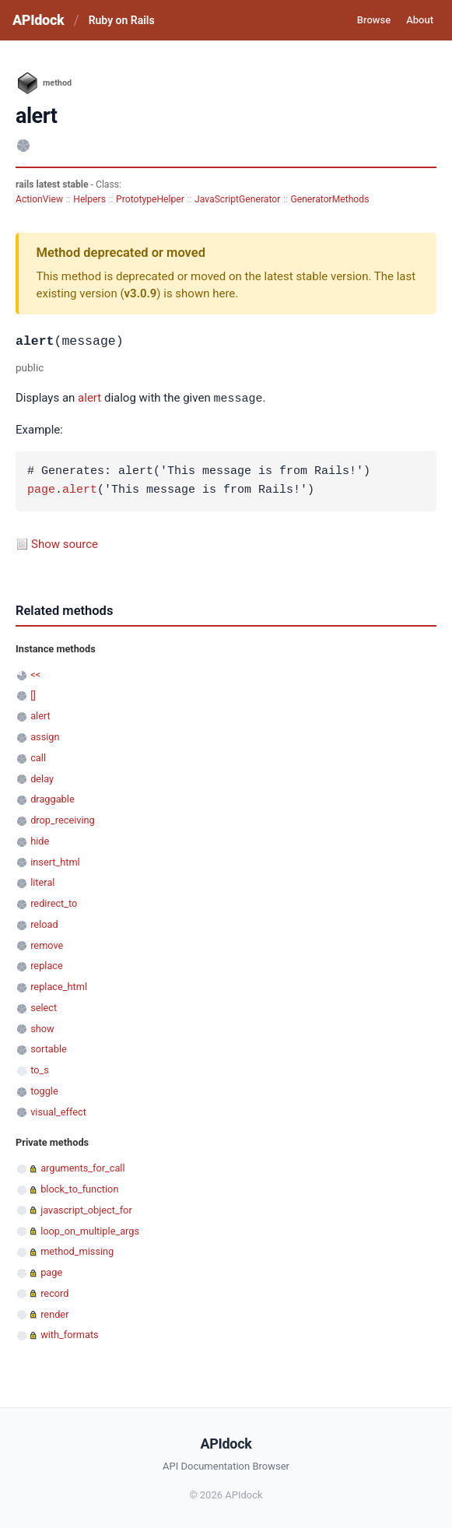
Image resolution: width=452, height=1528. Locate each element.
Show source (64, 543)
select (43, 1007)
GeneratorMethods (329, 199)
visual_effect (58, 1111)
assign (44, 736)
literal (42, 881)
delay (42, 778)
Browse (374, 20)
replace (46, 965)
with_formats (69, 1334)
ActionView (39, 199)
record (54, 1292)
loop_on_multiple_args (89, 1230)
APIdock (38, 20)
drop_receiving (62, 819)
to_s (39, 1069)
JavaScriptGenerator (237, 199)
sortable (48, 1048)
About (419, 20)
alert (89, 399)
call (38, 757)
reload (44, 923)
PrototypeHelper (150, 199)
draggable (52, 798)
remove (46, 944)
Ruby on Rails (122, 20)
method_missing (77, 1250)
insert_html (55, 861)
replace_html (58, 986)
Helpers (89, 199)
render (54, 1313)
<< (35, 674)
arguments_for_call (82, 1167)
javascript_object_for (86, 1209)
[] (33, 695)
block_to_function (79, 1188)
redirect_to (53, 902)
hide (39, 840)
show (42, 1028)
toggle (44, 1090)
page (41, 489)
